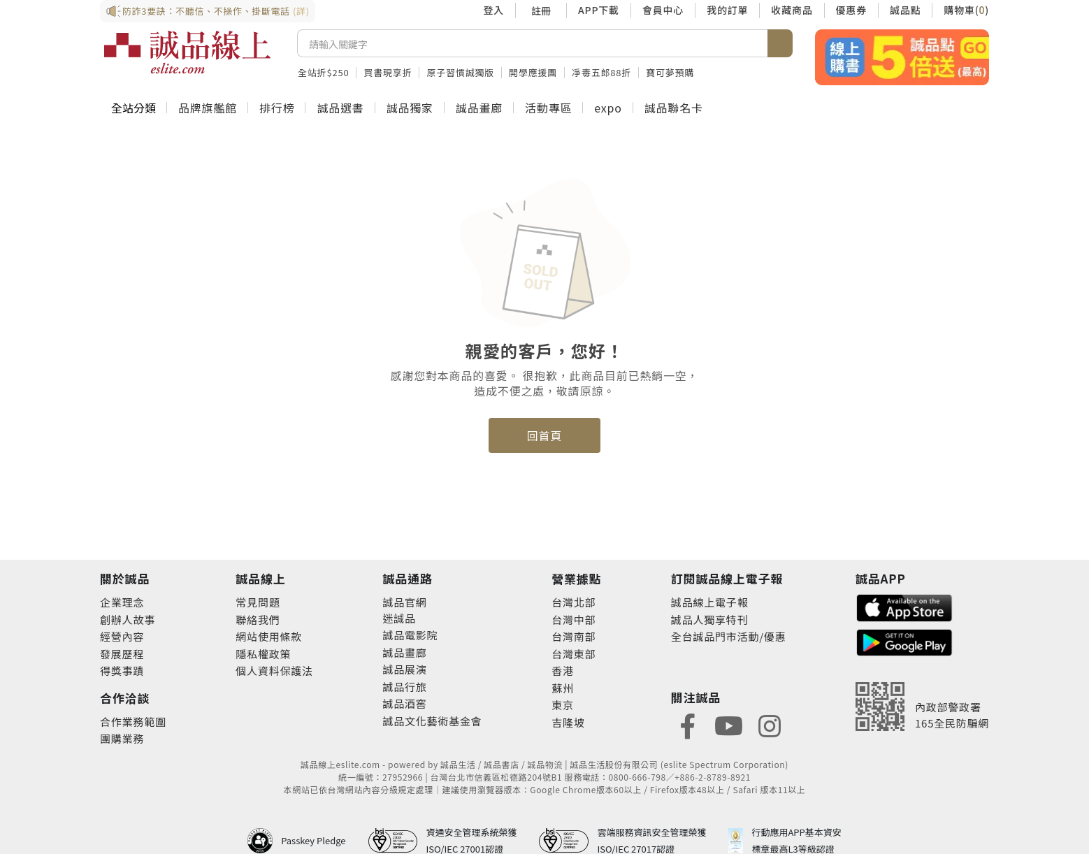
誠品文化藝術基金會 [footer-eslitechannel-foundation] (432, 721)
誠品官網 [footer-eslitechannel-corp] (404, 602)
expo (607, 107)
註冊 (541, 10)
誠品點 (905, 10)
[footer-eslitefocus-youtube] (728, 724)
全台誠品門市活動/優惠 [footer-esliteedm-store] (728, 636)
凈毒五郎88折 (601, 72)
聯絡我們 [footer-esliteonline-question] (258, 619)
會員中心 (663, 10)
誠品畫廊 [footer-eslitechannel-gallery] (404, 652)
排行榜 (276, 107)
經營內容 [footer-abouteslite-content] (122, 636)
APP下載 (598, 10)
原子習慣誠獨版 (460, 72)
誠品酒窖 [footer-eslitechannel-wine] (404, 703)
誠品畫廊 (479, 107)
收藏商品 (791, 10)
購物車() (966, 10)
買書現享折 (387, 72)
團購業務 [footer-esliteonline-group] (122, 738)
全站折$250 (323, 72)
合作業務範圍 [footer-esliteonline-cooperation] (133, 721)
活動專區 (548, 107)
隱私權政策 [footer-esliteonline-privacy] (263, 653)
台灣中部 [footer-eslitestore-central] (573, 619)
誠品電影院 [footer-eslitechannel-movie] (410, 635)
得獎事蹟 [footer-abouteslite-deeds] (122, 670)
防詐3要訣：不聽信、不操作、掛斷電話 (208, 11)
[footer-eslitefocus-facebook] (688, 724)
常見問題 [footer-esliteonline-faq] (258, 602)
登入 (493, 10)
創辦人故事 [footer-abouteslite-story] (127, 619)
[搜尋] (532, 43)
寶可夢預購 (670, 72)
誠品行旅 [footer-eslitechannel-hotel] (404, 686)
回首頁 (544, 435)
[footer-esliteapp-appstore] (904, 606)
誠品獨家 (410, 107)
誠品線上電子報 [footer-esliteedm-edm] (710, 602)
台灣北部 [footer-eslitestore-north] (573, 602)
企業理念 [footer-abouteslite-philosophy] (122, 602)
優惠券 (851, 10)
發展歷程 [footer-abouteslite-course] (122, 653)
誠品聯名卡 (673, 107)
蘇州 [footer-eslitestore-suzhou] (562, 688)
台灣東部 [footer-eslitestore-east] (573, 653)
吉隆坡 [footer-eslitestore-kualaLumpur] (567, 722)
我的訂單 (727, 10)
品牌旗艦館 (207, 107)
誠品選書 (340, 107)
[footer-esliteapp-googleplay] (904, 641)
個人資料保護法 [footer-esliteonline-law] (274, 670)
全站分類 (133, 107)
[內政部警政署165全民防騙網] (922, 706)
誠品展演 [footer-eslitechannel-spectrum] (404, 669)
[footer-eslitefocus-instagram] (769, 724)
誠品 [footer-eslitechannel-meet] (405, 618)
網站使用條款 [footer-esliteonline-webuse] (269, 636)
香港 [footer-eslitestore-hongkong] (562, 670)
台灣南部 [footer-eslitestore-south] (573, 636)
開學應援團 (533, 72)
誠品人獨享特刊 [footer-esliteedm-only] (710, 619)
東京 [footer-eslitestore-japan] (562, 704)
